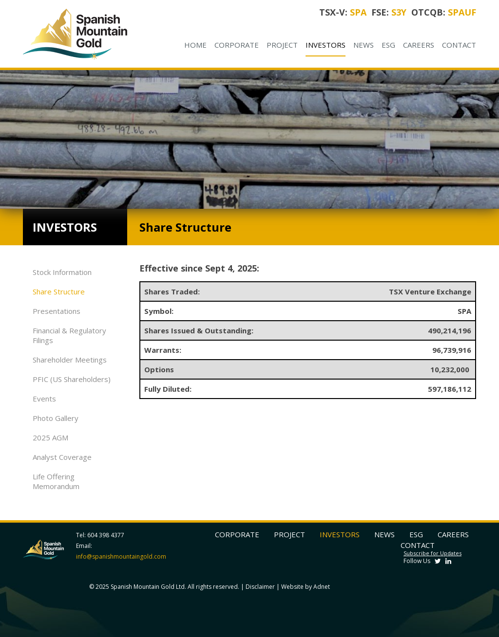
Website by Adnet (305, 586)
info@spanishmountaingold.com (121, 556)
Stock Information (62, 272)
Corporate (236, 45)
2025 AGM (50, 437)
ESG (388, 45)
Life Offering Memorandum (56, 481)
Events (44, 398)
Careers (418, 45)
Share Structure (59, 291)
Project (282, 45)
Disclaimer (260, 586)
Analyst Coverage (62, 457)
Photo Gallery (55, 418)
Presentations (56, 311)
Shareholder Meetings (70, 359)
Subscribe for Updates (432, 553)
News (363, 45)
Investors (325, 45)
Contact (459, 45)
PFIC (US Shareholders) (72, 379)
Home (195, 45)
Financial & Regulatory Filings (69, 335)
